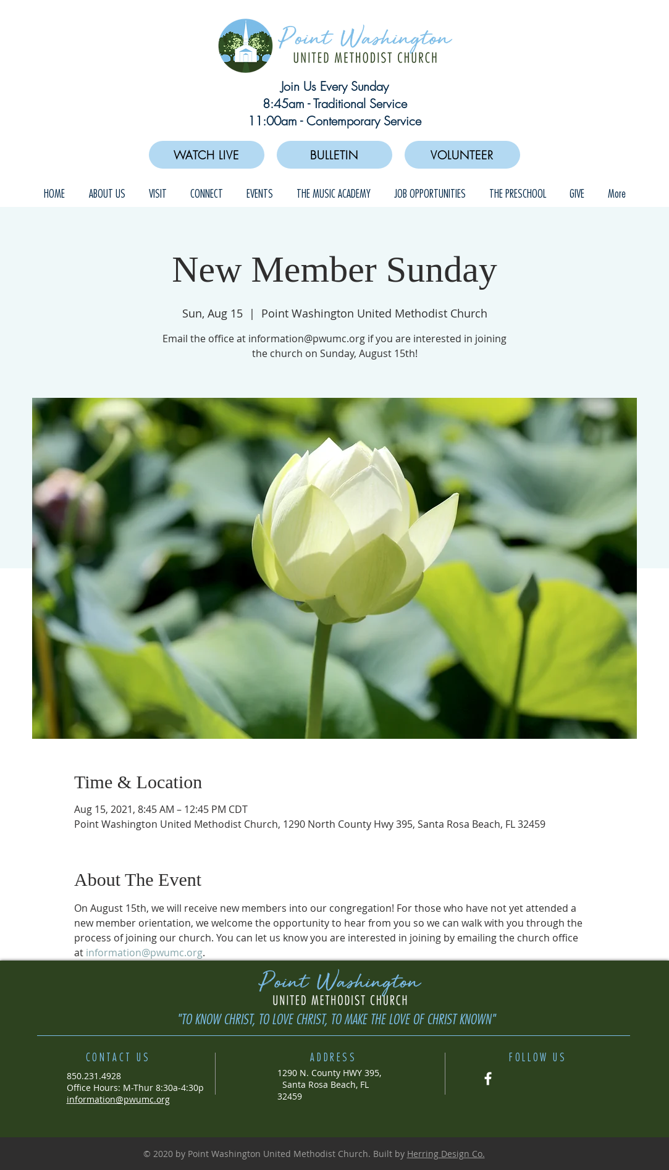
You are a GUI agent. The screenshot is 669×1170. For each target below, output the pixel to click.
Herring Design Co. (446, 1153)
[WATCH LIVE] (206, 155)
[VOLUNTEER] (462, 155)
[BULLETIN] (334, 155)
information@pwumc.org (118, 1099)
